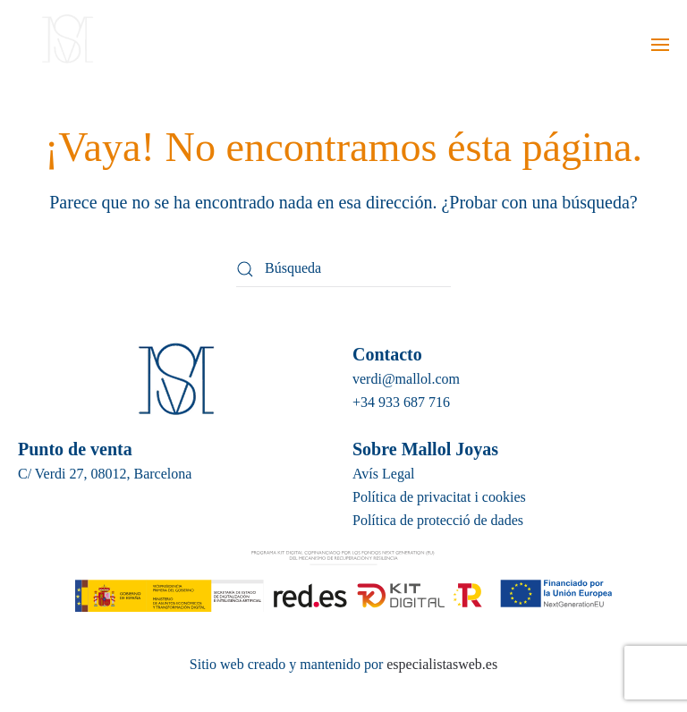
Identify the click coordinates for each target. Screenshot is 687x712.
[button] (660, 44)
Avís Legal (383, 473)
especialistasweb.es (440, 664)
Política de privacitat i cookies (439, 496)
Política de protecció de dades (437, 520)
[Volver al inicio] (65, 44)
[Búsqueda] (343, 269)
